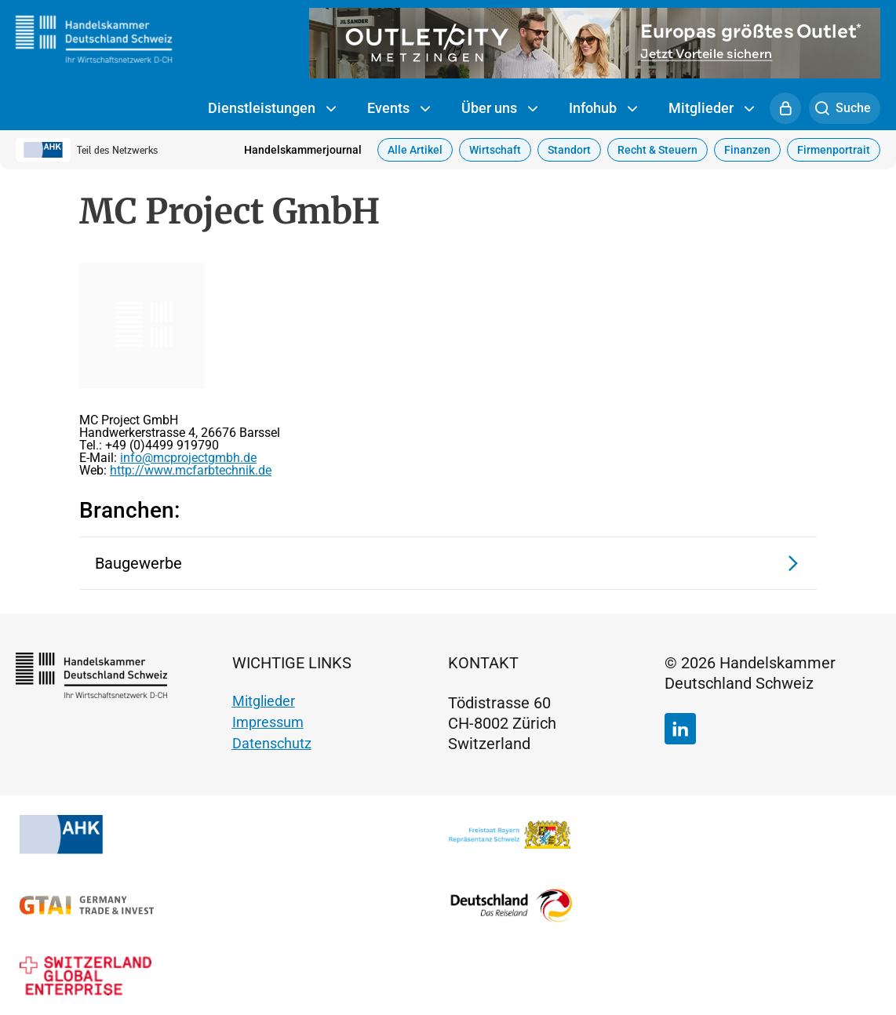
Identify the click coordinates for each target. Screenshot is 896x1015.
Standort (569, 150)
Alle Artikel (415, 150)
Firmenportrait (833, 150)
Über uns (499, 109)
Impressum (268, 722)
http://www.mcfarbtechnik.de (190, 470)
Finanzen (747, 150)
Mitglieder (711, 109)
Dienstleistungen (272, 109)
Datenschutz (271, 743)
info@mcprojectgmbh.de (188, 457)
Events (398, 109)
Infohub (603, 109)
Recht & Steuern (657, 150)
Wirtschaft (495, 150)
